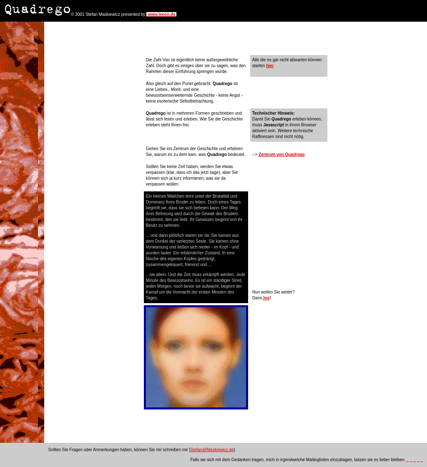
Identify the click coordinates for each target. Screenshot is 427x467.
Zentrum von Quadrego (282, 154)
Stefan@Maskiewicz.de (212, 449)
